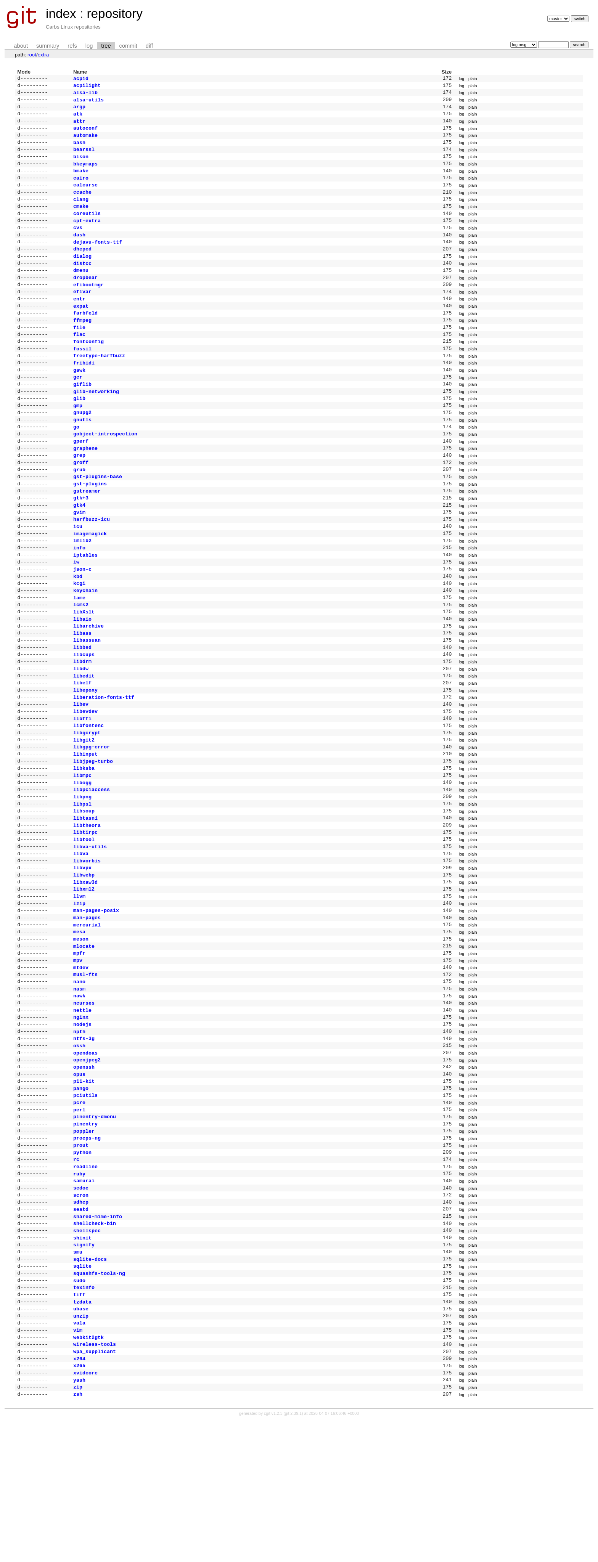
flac (79, 362)
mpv (77, 1055)
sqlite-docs (90, 1386)
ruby (79, 1291)
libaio (82, 677)
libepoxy (85, 756)
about (21, 46)
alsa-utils (88, 102)
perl (79, 1220)
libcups (84, 716)
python (82, 1268)
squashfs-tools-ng (99, 1401)
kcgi (79, 637)
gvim (79, 559)
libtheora (87, 905)
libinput (85, 827)
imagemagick (90, 583)
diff (149, 46)
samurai (84, 1299)
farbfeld (85, 338)
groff (80, 504)
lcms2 (80, 661)
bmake (80, 181)
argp (79, 110)
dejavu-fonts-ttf (97, 260)
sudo (79, 1409)
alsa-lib (85, 94)
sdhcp (80, 1323)
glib (79, 433)
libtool (84, 921)
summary (47, 46)
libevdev (85, 779)
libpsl (82, 882)
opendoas (85, 1157)
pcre (79, 1212)
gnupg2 (82, 448)
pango (80, 1197)
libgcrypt (87, 803)
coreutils (87, 228)
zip (77, 1527)
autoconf (85, 133)
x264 (79, 1496)
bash (79, 149)
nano (79, 1079)
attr (79, 126)
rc (76, 1275)
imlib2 (82, 590)
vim (77, 1464)
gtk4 (79, 551)
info (79, 598)
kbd (77, 630)
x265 (79, 1504)
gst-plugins (90, 527)
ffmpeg (82, 346)
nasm (79, 1087)
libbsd (82, 708)
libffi (82, 787)
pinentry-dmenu (94, 1228)
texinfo (84, 1417)
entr (79, 322)
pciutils (85, 1204)
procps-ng (87, 1252)
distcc (82, 283)
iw (76, 614)
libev (80, 771)
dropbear (85, 299)
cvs (77, 244)
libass (82, 693)
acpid (80, 78)
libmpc (82, 850)
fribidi (84, 393)
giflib (82, 417)
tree (106, 46)
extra (43, 55)
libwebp (84, 960)
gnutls (82, 456)
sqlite (82, 1393)
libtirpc (85, 913)
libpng (82, 874)
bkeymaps (85, 173)
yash (79, 1520)
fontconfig (88, 370)
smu (77, 1378)
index (61, 13)
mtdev (80, 1063)
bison (80, 165)
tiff (79, 1425)
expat (80, 330)
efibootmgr (88, 307)
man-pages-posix (96, 1000)
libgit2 (84, 811)
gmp (77, 441)
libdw (80, 732)
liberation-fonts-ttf (103, 764)
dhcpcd (82, 267)
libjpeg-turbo (93, 835)
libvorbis (87, 945)
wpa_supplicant (94, 1488)
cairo (80, 189)
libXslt (84, 669)
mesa (79, 1023)
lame (79, 653)
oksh (79, 1149)
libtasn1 (85, 897)
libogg (82, 858)
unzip (80, 1449)
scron (80, 1315)
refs (72, 46)
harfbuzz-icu (91, 566)
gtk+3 (80, 543)
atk (77, 118)
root (31, 55)
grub (79, 512)
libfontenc (88, 795)
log (89, 46)
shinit (82, 1362)
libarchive (88, 685)
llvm (79, 984)
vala (79, 1456)
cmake (80, 220)
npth (79, 1134)
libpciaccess (91, 866)
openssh (84, 1173)
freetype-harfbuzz (99, 385)
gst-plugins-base (97, 519)
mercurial (87, 1016)
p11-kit (84, 1189)
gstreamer (87, 535)
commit (128, 46)
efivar (82, 314)
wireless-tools (94, 1480)
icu (77, 575)
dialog (82, 275)
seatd (80, 1331)
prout (80, 1260)
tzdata (82, 1433)
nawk (79, 1094)
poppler (84, 1244)
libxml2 (84, 976)
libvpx (82, 952)
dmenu (80, 291)
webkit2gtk (88, 1472)
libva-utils (90, 929)
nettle (82, 1110)
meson (80, 1031)
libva (80, 937)
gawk (79, 401)
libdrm (82, 724)
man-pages (87, 1008)
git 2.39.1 (293, 1555)
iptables (85, 606)
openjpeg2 (87, 1165)
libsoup (84, 889)
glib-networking (96, 425)
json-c (82, 622)
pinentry (85, 1236)
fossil (82, 378)
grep (79, 496)
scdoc (80, 1307)
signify (84, 1370)
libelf (82, 748)
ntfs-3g (84, 1141)
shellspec (87, 1354)
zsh (77, 1535)
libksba (84, 842)
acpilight (87, 86)
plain (472, 79)
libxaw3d (85, 968)
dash (79, 252)
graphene (85, 488)
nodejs (82, 1126)
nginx (80, 1118)
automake (85, 141)
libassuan (87, 700)
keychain (85, 645)
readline (85, 1283)
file (79, 354)
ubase (80, 1441)
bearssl (84, 157)
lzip (79, 992)
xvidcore (85, 1512)
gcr (77, 409)
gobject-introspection (105, 472)
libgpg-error (91, 819)
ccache (82, 204)
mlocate (84, 1039)
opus (79, 1181)
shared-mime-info (97, 1339)
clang (80, 212)
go (76, 464)
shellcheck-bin (94, 1346)
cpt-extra (87, 236)
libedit (84, 740)
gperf (80, 480)
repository (114, 13)
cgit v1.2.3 (273, 1555)
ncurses (84, 1102)
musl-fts (85, 1071)
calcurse (85, 196)
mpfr (79, 1047)
